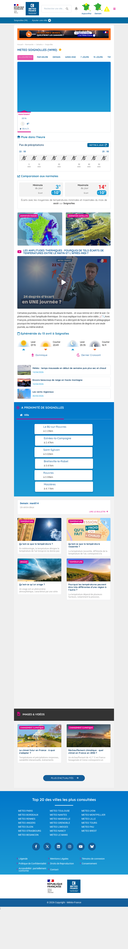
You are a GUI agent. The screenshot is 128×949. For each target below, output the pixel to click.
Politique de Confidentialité (32, 828)
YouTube (81, 811)
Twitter (47, 811)
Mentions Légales (59, 823)
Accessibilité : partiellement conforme (32, 834)
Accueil (20, 44)
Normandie (29, 44)
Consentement (89, 828)
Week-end (76, 57)
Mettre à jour (96, 145)
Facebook (36, 811)
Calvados (39, 44)
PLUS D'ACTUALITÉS (62, 743)
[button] (114, 9)
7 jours (91, 57)
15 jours (107, 57)
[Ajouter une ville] (49, 20)
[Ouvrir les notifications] (76, 8)
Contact (54, 834)
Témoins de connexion (93, 823)
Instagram (70, 811)
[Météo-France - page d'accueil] (73, 851)
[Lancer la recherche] (67, 9)
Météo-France (74, 867)
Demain (60, 57)
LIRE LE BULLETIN (98, 477)
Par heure (45, 57)
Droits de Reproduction (62, 828)
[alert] (107, 9)
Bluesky (92, 811)
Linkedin (58, 811)
